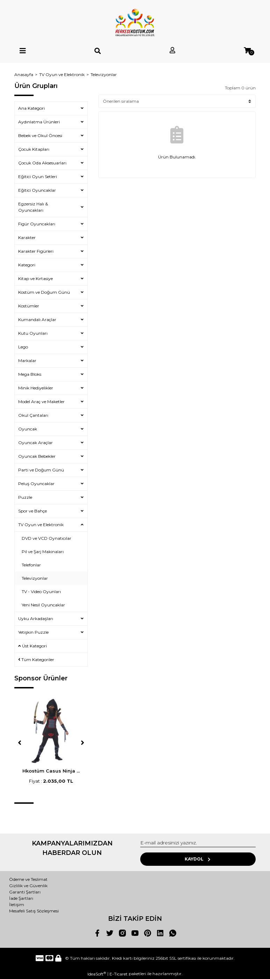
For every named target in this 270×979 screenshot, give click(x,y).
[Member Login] (172, 50)
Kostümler (28, 305)
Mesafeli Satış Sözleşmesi (34, 910)
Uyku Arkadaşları (35, 618)
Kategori (26, 264)
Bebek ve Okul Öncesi (40, 135)
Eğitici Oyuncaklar (37, 190)
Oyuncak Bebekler (37, 456)
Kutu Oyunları (33, 333)
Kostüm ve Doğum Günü (44, 292)
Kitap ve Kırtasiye (35, 278)
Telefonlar (31, 564)
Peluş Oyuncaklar (36, 483)
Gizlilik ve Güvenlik (28, 885)
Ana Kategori (31, 108)
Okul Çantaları (33, 415)
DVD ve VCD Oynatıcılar (46, 538)
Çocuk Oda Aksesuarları (42, 162)
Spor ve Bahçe (32, 511)
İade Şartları (21, 898)
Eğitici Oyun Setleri (37, 176)
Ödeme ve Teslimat (28, 879)
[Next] (82, 742)
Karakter (27, 237)
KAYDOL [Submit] (198, 859)
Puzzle (25, 497)
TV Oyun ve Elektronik (41, 524)
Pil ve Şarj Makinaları (43, 551)
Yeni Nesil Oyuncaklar (43, 604)
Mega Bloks (29, 374)
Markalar (27, 360)
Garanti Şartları (25, 892)
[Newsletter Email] (198, 843)
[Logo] (134, 23)
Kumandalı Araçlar (37, 319)
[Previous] (19, 742)
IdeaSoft (96, 974)
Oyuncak (27, 428)
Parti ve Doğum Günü (41, 469)
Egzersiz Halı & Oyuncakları (33, 207)
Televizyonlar (104, 74)
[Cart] (247, 50)
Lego (23, 346)
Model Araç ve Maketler (41, 401)
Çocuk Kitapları (33, 149)
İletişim (16, 904)
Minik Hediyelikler (35, 387)
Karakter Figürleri (36, 251)
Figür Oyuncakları (36, 223)
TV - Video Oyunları (41, 591)
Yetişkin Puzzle (33, 632)
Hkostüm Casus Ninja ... (51, 771)
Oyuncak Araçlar (35, 442)
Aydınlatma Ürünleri (39, 121)
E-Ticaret (118, 974)
